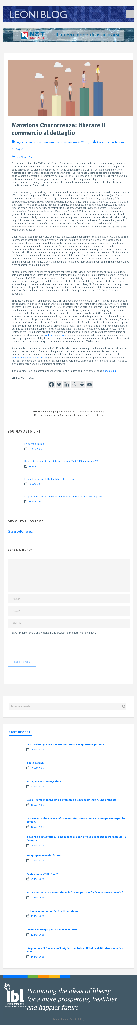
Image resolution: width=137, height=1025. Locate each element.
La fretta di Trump (34, 444)
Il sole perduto (35, 763)
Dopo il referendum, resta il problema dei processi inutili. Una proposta (71, 800)
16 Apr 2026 (37, 805)
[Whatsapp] (74, 384)
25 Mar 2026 (37, 879)
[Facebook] (51, 384)
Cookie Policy (77, 1019)
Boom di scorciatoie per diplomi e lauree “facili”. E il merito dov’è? (61, 461)
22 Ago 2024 (36, 484)
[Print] (81, 384)
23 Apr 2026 (37, 786)
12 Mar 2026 (37, 934)
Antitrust (49, 335)
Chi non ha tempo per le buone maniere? (51, 929)
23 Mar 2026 (37, 897)
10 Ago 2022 (36, 501)
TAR (63, 335)
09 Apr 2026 (37, 845)
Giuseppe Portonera (110, 142)
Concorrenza (51, 142)
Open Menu (130, 14)
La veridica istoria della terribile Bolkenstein (49, 479)
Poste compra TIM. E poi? (42, 874)
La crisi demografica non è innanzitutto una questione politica (65, 744)
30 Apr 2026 (37, 749)
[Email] (89, 384)
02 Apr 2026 (37, 860)
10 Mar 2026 (37, 956)
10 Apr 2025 (35, 466)
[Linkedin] (66, 384)
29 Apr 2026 (37, 768)
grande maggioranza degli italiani (30, 357)
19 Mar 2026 (37, 916)
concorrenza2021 (73, 142)
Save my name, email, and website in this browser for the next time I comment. (54, 632)
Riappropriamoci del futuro (43, 855)
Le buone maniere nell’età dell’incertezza (52, 911)
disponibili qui (110, 371)
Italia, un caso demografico (43, 781)
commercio (33, 142)
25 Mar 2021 (25, 157)
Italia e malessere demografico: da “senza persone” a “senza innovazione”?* (74, 892)
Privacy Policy (60, 1019)
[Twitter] (59, 384)
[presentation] (37, 646)
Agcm (21, 142)
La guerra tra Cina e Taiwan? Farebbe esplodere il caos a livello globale (64, 496)
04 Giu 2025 (35, 449)
